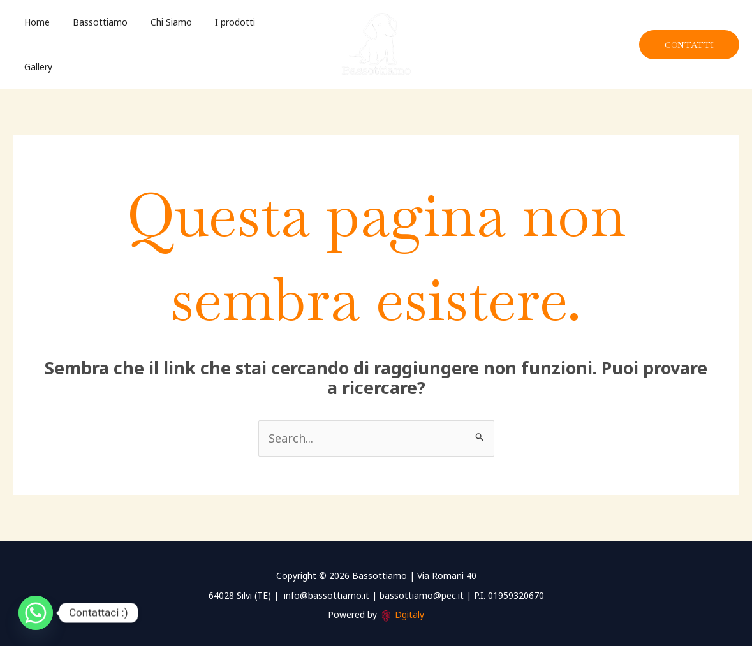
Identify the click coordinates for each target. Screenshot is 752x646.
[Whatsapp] (35, 613)
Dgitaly (409, 611)
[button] (689, 42)
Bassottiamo (92, 42)
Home (34, 42)
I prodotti (217, 42)
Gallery (269, 42)
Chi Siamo (158, 42)
